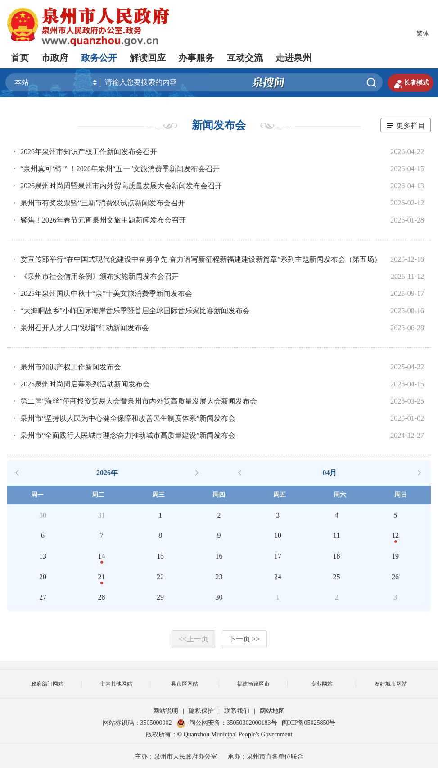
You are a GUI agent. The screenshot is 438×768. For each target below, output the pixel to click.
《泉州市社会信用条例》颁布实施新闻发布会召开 (99, 276)
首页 (20, 58)
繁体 (422, 33)
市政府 (54, 58)
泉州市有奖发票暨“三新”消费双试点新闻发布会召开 (102, 203)
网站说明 (165, 711)
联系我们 (236, 711)
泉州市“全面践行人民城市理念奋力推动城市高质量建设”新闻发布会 (127, 435)
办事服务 (196, 58)
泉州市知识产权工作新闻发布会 (70, 367)
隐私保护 (201, 711)
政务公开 (99, 58)
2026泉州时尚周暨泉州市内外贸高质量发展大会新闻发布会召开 (121, 186)
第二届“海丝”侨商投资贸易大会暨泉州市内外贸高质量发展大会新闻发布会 (138, 401)
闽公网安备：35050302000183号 (226, 722)
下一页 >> (244, 639)
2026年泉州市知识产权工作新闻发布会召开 (88, 151)
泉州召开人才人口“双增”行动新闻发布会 (84, 328)
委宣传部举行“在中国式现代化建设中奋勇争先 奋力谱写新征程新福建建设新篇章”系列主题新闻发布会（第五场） (200, 259)
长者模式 (410, 83)
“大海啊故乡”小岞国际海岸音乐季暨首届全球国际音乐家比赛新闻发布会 (135, 310)
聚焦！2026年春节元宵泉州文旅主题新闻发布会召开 (103, 220)
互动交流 (245, 58)
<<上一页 (193, 639)
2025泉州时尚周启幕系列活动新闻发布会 (85, 384)
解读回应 (148, 58)
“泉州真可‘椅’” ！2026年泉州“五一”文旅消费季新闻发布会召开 (120, 169)
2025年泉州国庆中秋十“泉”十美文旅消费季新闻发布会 (106, 293)
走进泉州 (293, 58)
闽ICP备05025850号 (309, 722)
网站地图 (272, 711)
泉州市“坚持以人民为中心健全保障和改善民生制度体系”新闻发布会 (127, 418)
